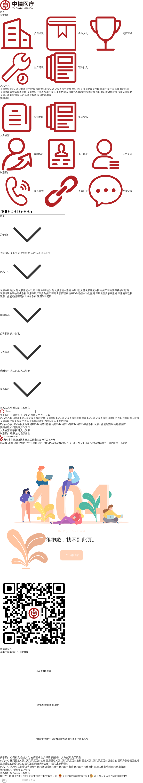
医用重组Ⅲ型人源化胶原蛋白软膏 (17, 290)
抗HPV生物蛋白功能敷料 (82, 293)
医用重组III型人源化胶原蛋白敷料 (53, 290)
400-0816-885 (10, 436)
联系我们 (5, 172)
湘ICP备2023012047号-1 (57, 442)
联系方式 (22, 191)
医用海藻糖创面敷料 (118, 290)
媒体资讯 (66, 117)
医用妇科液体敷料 (26, 296)
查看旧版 (66, 191)
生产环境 (22, 68)
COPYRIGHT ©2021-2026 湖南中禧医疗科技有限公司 (28, 776)
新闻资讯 (5, 98)
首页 (2, 11)
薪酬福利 (22, 154)
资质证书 (110, 34)
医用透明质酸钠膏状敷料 (13, 293)
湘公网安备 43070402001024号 (89, 442)
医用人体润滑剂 (8, 296)
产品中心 (5, 86)
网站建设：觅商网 (118, 442)
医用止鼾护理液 (59, 293)
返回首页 (72, 579)
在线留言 (110, 191)
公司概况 (22, 34)
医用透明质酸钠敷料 (106, 293)
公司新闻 (22, 117)
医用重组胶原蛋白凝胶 (39, 293)
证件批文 (66, 68)
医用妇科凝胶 (44, 296)
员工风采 (66, 154)
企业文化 (66, 34)
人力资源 (5, 135)
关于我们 (5, 14)
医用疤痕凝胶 (125, 293)
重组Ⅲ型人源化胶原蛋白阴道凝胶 (89, 290)
